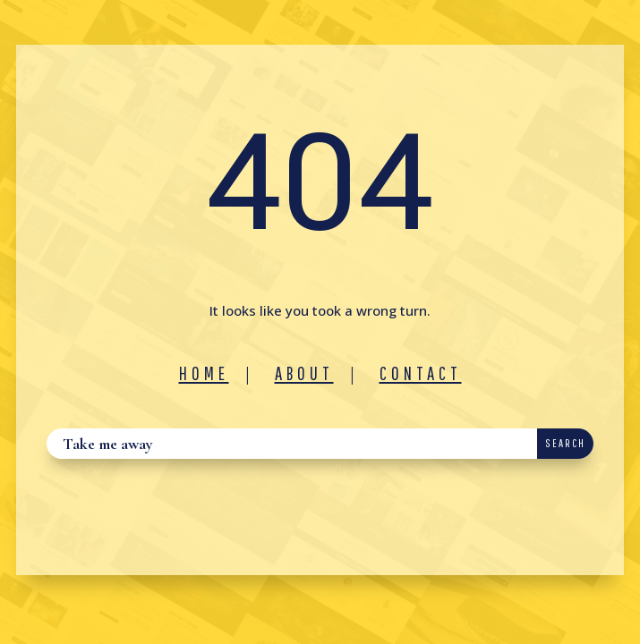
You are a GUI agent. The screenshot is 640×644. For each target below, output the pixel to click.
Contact (421, 373)
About (304, 373)
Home (204, 373)
